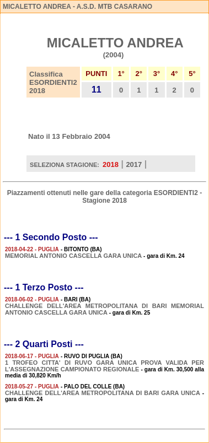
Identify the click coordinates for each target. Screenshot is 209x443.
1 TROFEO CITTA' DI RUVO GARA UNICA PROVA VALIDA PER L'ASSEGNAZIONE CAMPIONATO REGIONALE (104, 365)
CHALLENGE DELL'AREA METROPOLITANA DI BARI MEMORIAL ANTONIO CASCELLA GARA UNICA (104, 309)
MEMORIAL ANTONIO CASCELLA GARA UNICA (73, 255)
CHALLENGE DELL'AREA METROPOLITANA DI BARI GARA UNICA (102, 393)
